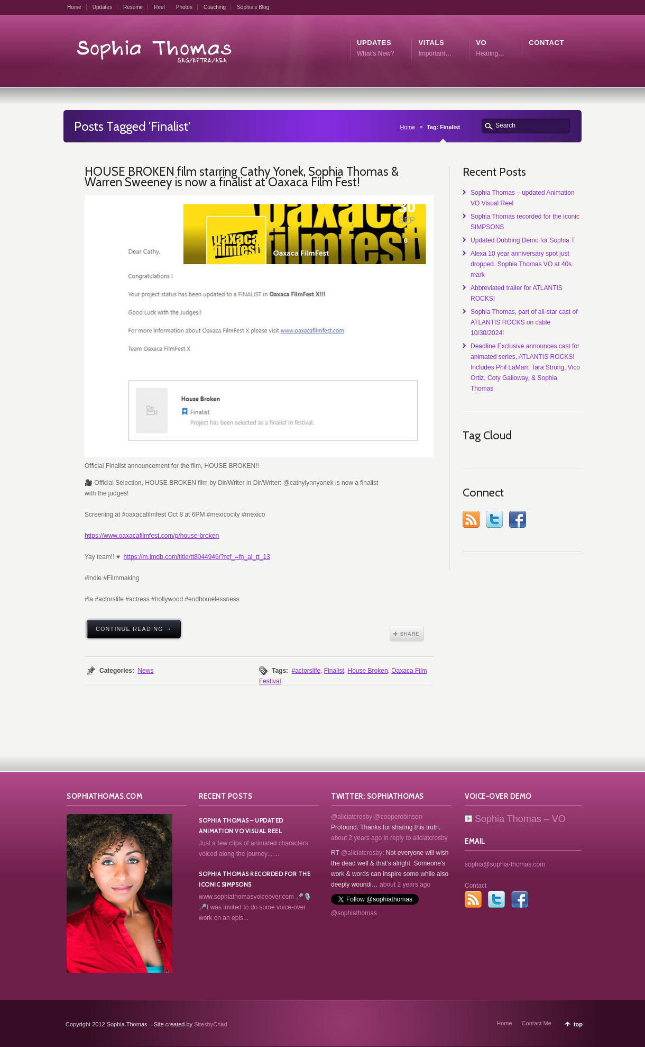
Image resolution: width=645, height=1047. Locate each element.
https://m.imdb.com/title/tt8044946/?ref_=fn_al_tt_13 (197, 557)
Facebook (517, 519)
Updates (102, 7)
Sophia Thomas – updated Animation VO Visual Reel (241, 826)
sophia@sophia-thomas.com (505, 864)
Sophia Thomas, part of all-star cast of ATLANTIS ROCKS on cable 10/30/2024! (524, 322)
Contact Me (536, 1023)
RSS (471, 519)
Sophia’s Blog (253, 7)
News (145, 670)
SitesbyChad (210, 1024)
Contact (475, 885)
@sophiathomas (354, 913)
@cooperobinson (398, 816)
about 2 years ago (356, 838)
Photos (184, 7)
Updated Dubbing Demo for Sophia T (523, 240)
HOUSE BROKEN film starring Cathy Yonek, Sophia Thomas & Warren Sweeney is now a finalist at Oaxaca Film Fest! (242, 176)
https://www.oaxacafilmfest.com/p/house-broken (152, 535)
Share (407, 634)
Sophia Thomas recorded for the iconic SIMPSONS (254, 879)
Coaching (215, 7)
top (578, 1024)
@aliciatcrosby (351, 816)
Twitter (494, 519)
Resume (133, 7)
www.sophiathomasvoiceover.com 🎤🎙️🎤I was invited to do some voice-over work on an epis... (255, 907)
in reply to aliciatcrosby (415, 838)
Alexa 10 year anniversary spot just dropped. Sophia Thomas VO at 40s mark (521, 264)
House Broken (368, 670)
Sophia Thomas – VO (515, 819)
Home (74, 7)
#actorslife (305, 670)
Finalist (334, 670)
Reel (159, 7)
